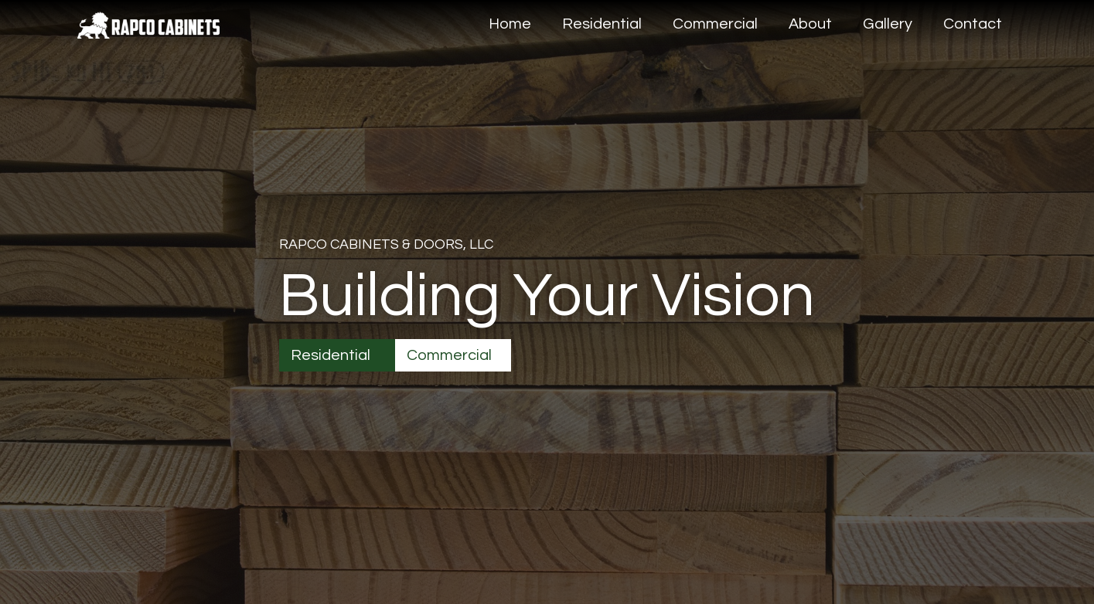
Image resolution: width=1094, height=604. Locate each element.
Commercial (715, 24)
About (810, 24)
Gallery (887, 24)
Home (510, 24)
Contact (972, 24)
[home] (148, 19)
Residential (602, 24)
